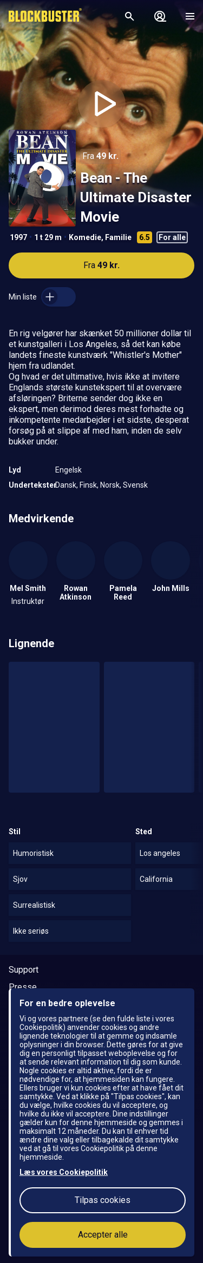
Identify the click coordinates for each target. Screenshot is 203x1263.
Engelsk (68, 470)
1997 (18, 237)
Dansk (65, 485)
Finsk (88, 485)
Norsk (110, 485)
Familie (118, 237)
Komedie (85, 237)
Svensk (135, 485)
